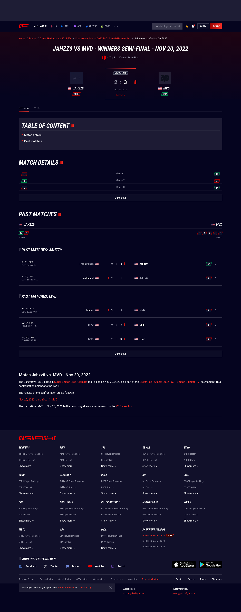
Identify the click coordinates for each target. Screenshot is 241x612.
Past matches (33, 141)
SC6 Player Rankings (28, 508)
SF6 (77, 26)
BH (144, 475)
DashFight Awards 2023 (153, 541)
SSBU (22, 475)
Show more (27, 466)
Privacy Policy (46, 579)
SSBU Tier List (25, 487)
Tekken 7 (65, 475)
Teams (203, 579)
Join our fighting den (39, 559)
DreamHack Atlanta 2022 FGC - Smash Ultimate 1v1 (170, 381)
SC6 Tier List (25, 515)
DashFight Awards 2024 (153, 535)
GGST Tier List (190, 487)
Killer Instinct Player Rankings (115, 508)
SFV (62, 529)
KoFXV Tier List (191, 515)
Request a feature (150, 579)
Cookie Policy (64, 579)
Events (179, 579)
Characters (217, 579)
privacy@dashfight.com (183, 593)
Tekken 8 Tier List (27, 460)
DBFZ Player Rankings (111, 481)
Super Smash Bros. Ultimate (70, 381)
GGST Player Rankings (194, 481)
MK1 (65, 26)
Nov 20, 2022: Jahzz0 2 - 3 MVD (38, 399)
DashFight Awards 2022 (153, 546)
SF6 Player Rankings (110, 454)
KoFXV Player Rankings (194, 508)
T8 (54, 26)
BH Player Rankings (151, 481)
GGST (186, 475)
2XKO (105, 26)
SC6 (21, 502)
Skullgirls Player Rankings (72, 508)
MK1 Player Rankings (70, 454)
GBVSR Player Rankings (153, 454)
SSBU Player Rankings (29, 481)
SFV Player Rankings (69, 536)
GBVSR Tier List (149, 460)
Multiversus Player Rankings (155, 508)
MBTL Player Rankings (29, 536)
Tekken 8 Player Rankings (31, 454)
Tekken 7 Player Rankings (72, 481)
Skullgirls (66, 502)
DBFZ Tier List (107, 487)
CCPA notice (82, 579)
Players (191, 579)
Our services (99, 579)
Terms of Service (27, 579)
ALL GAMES (40, 26)
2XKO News (189, 460)
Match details (33, 135)
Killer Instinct (110, 502)
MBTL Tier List (25, 542)
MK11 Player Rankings (111, 536)
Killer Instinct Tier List (111, 515)
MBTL (22, 529)
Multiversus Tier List (151, 515)
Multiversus (150, 502)
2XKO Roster (190, 454)
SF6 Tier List (107, 460)
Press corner (117, 579)
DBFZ (104, 475)
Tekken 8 (24, 447)
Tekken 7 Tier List (68, 487)
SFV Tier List (66, 542)
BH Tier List (147, 487)
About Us (132, 579)
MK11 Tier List (107, 542)
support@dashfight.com (134, 593)
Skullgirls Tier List (68, 515)
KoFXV (187, 502)
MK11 (104, 529)
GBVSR (91, 26)
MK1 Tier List (66, 460)
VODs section (124, 406)
